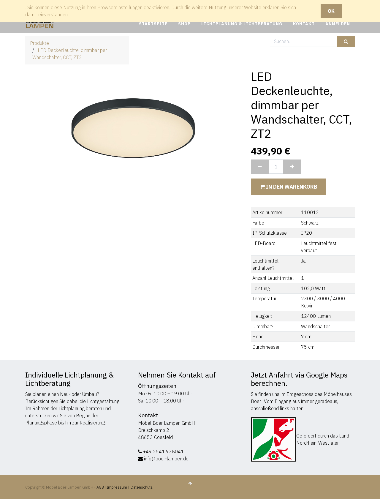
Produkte (39, 43)
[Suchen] (346, 41)
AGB (100, 487)
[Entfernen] (260, 167)
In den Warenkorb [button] (288, 186)
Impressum (117, 487)
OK (331, 11)
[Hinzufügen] (292, 167)
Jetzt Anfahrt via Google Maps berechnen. (299, 379)
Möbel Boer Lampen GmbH (166, 423)
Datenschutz (142, 487)
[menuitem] (153, 24)
